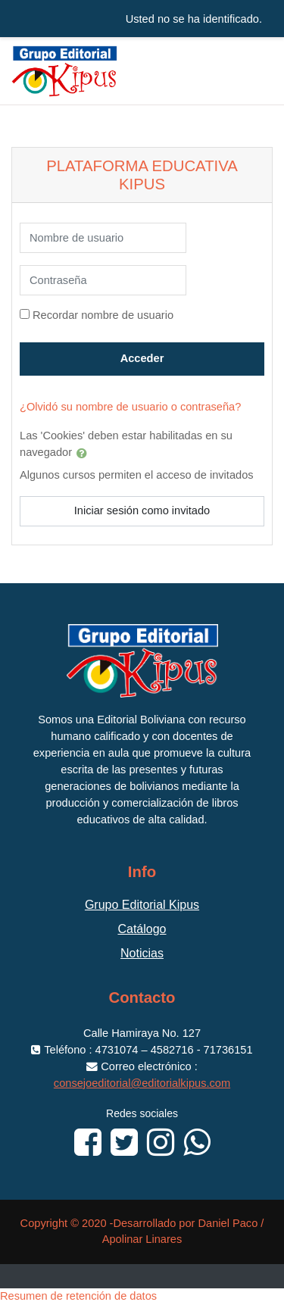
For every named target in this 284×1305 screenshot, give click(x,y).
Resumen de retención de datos (78, 1296)
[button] (85, 453)
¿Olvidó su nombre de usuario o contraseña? (130, 407)
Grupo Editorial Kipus (142, 904)
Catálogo (141, 929)
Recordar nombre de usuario (103, 315)
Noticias (142, 953)
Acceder (142, 358)
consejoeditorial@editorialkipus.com (142, 1083)
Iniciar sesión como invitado (142, 510)
